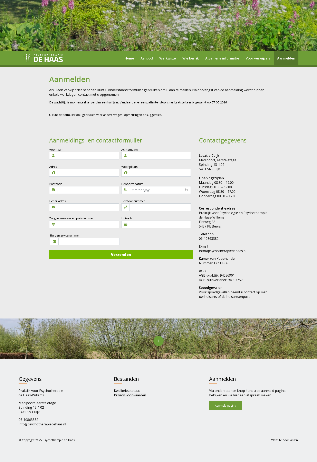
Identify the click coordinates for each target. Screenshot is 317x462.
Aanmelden (286, 58)
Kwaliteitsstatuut (127, 390)
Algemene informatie (222, 58)
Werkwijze (167, 58)
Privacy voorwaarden (130, 395)
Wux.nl (294, 440)
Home (129, 58)
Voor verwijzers (258, 58)
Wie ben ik (190, 58)
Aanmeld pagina (225, 405)
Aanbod (147, 58)
